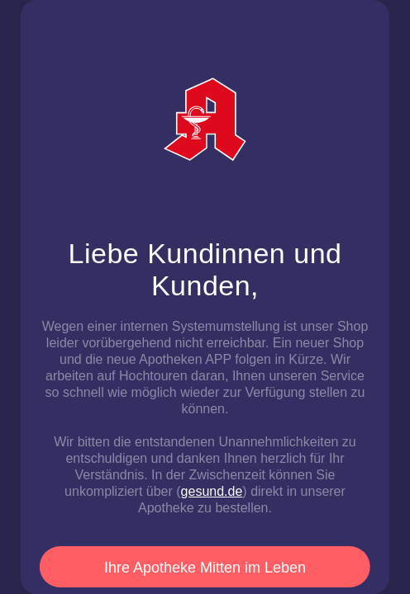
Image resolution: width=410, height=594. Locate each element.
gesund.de (212, 491)
